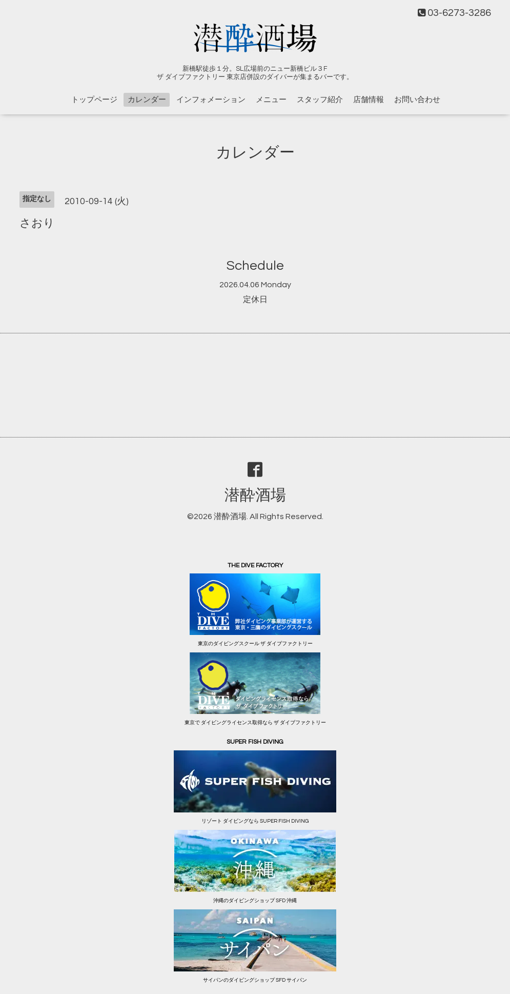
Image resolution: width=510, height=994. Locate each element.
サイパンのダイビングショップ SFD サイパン (255, 980)
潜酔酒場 (255, 495)
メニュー (271, 100)
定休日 (255, 299)
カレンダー (147, 100)
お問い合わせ (417, 100)
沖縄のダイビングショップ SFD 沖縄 (255, 900)
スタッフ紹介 (320, 100)
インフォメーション (211, 100)
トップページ (94, 100)
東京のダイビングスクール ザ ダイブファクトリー (255, 643)
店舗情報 (368, 100)
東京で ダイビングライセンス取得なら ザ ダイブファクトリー (255, 722)
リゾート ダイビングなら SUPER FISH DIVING (255, 821)
